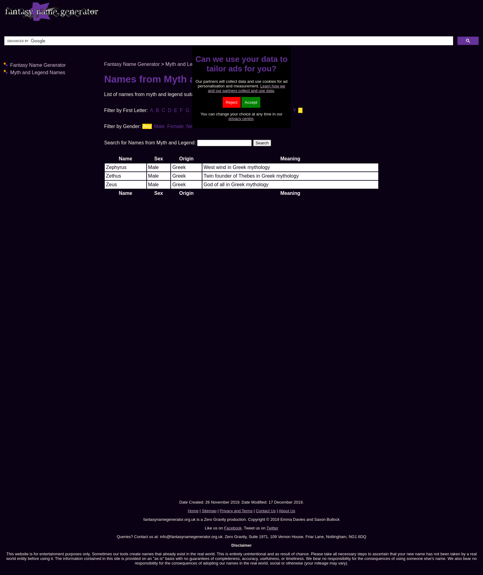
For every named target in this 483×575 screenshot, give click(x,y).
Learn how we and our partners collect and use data (246, 88)
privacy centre (241, 118)
